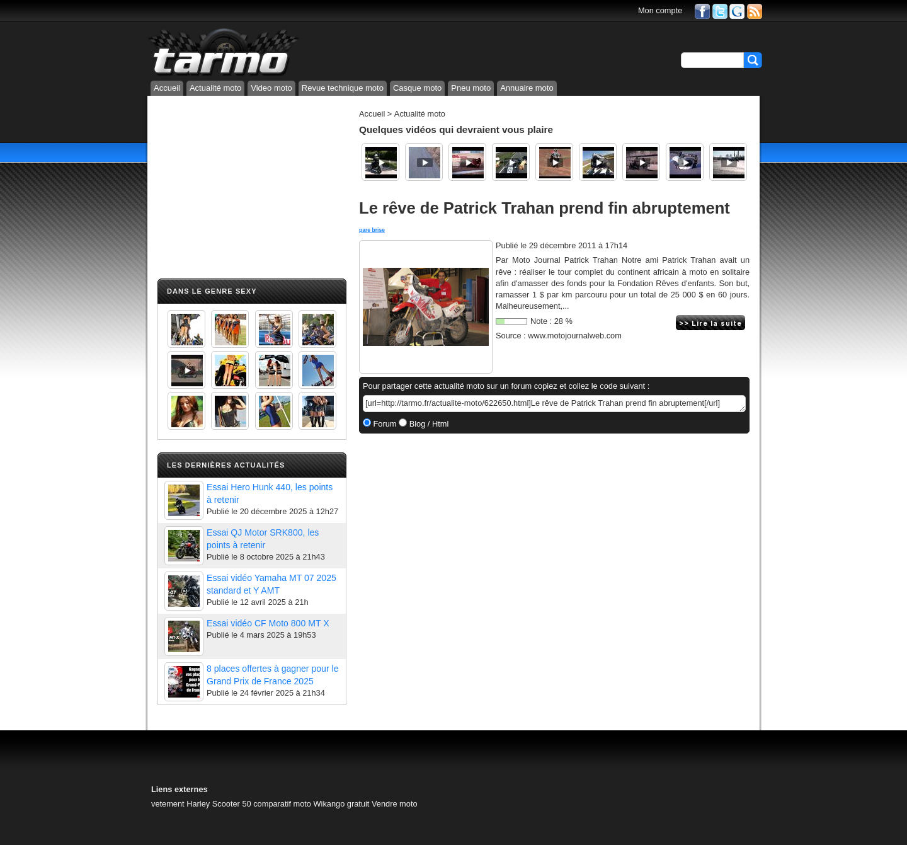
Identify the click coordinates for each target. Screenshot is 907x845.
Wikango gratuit (342, 803)
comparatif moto (282, 803)
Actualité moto (215, 88)
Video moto (271, 88)
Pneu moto (471, 88)
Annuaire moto (527, 88)
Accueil (167, 88)
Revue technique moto (343, 88)
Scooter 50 (231, 803)
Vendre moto (395, 803)
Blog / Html (427, 423)
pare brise (372, 230)
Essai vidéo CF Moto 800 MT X (268, 623)
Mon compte (660, 10)
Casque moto (417, 88)
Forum (384, 423)
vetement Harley (180, 803)
